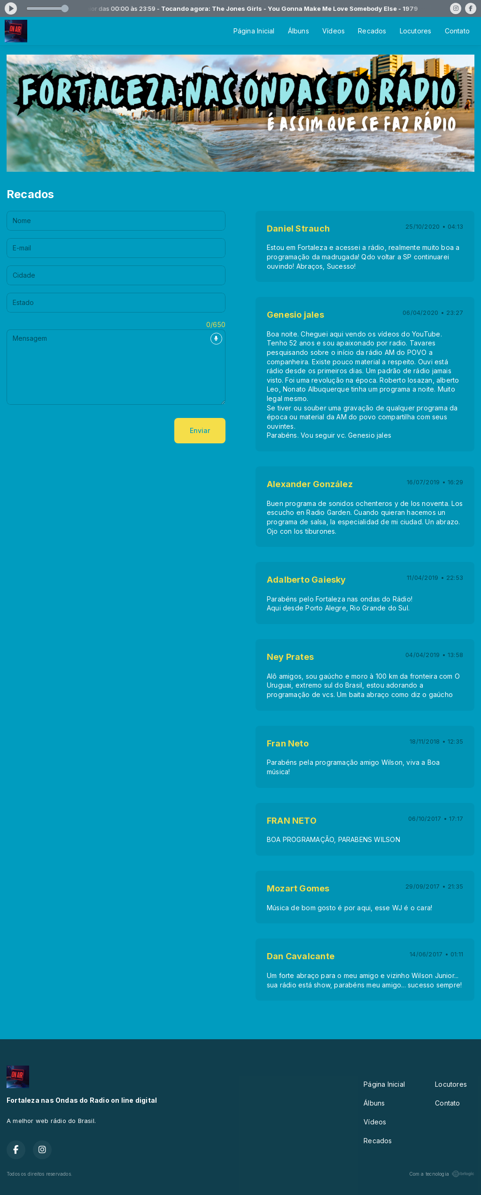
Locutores (416, 31)
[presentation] (78, 430)
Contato (457, 31)
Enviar (200, 430)
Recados (372, 31)
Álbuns (298, 31)
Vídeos (333, 31)
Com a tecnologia (441, 1174)
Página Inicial (254, 31)
